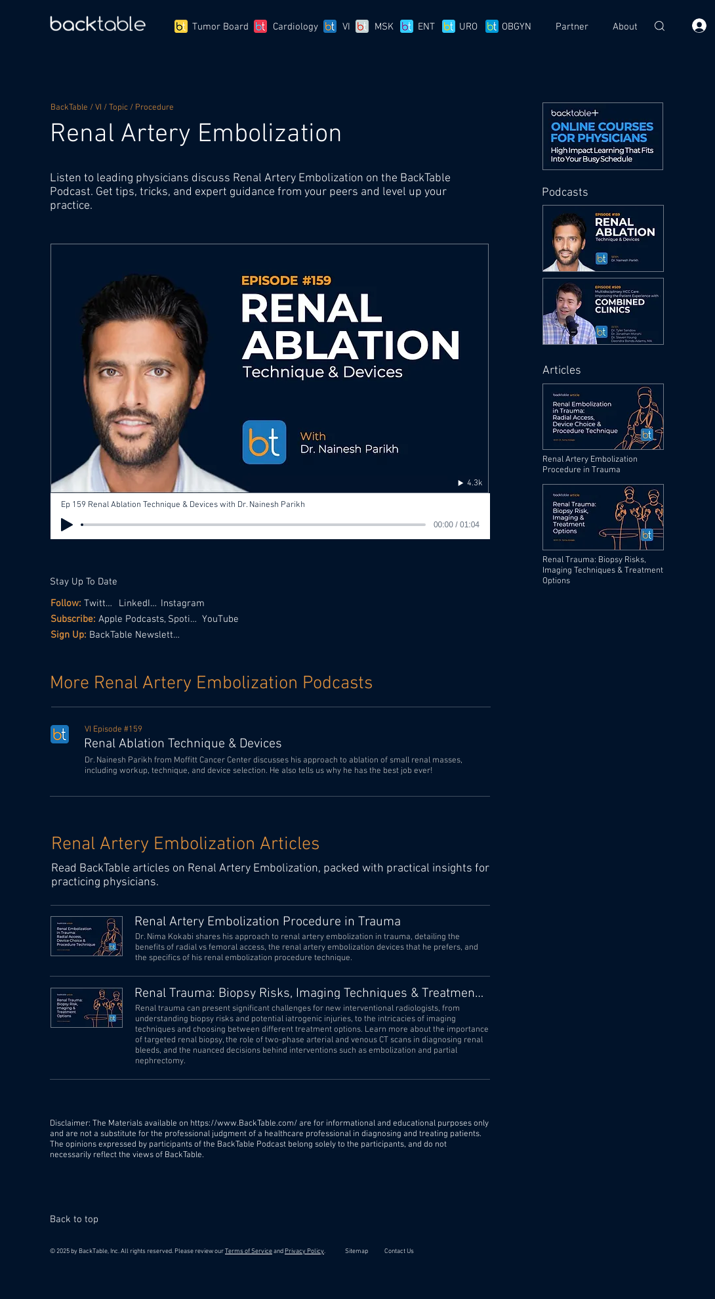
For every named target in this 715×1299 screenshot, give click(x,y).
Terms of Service (248, 1251)
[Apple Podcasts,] (133, 619)
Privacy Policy (304, 1251)
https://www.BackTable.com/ (243, 1123)
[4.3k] (456, 483)
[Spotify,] (185, 619)
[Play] (67, 524)
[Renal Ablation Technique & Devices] (285, 744)
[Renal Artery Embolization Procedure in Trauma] (311, 921)
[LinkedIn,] (139, 603)
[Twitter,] (101, 603)
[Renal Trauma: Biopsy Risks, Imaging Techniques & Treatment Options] (311, 993)
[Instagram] (186, 603)
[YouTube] (221, 619)
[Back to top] (80, 1219)
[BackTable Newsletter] (136, 635)
